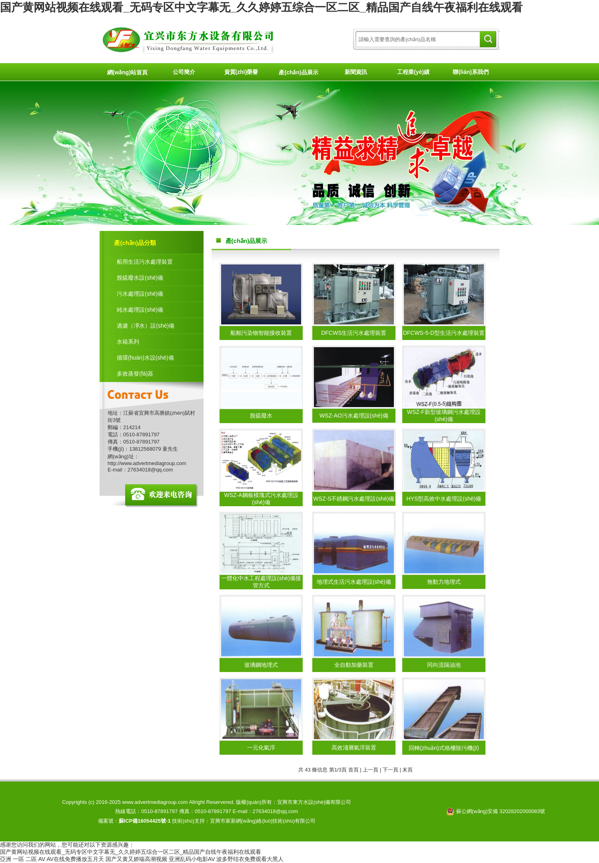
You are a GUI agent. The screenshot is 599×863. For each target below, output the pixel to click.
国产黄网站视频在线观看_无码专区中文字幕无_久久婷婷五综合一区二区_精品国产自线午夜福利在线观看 (261, 7)
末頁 (407, 770)
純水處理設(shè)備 (140, 309)
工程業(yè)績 (413, 72)
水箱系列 (128, 341)
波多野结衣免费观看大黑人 (250, 859)
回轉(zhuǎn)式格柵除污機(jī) (444, 748)
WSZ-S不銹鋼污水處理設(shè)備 (353, 498)
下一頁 (390, 770)
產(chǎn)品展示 (298, 72)
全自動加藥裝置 (353, 665)
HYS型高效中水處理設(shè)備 (444, 498)
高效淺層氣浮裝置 (353, 747)
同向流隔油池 (444, 665)
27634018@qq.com (150, 470)
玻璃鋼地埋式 (261, 665)
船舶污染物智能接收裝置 (261, 333)
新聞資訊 (356, 72)
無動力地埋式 (444, 582)
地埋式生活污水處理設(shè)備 (354, 582)
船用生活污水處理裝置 (145, 262)
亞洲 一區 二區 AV (22, 859)
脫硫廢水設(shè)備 (140, 277)
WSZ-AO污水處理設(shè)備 (353, 415)
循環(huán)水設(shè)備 (145, 357)
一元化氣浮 (261, 747)
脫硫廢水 (261, 415)
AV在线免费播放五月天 (75, 859)
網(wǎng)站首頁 (127, 72)
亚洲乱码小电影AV (192, 859)
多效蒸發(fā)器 (135, 373)
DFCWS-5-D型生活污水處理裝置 (444, 333)
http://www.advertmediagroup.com (147, 463)
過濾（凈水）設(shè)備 (145, 325)
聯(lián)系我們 (470, 72)
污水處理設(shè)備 (140, 293)
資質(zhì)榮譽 (241, 72)
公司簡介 (184, 72)
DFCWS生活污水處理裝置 (353, 333)
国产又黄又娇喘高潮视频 (136, 859)
